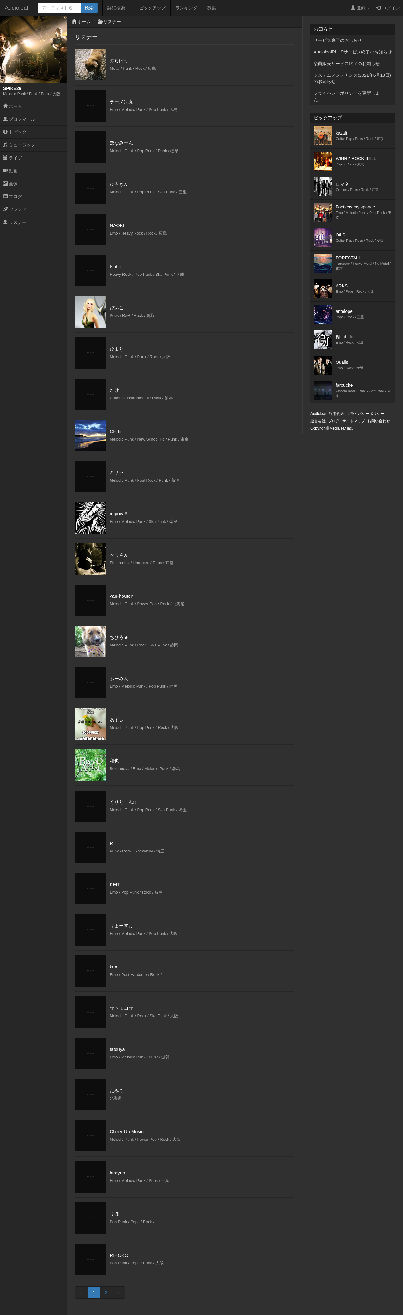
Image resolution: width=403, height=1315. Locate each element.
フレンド (14, 209)
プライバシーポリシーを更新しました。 (349, 96)
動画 (10, 170)
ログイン (388, 7)
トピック (14, 132)
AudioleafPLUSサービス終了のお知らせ (353, 51)
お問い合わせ (378, 421)
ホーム (12, 106)
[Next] (118, 1292)
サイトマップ (353, 421)
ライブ (12, 157)
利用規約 (336, 414)
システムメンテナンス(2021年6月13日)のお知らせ (352, 78)
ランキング (186, 7)
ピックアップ (152, 7)
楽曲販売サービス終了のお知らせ (347, 63)
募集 (213, 7)
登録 (360, 7)
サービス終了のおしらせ (338, 40)
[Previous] (81, 1292)
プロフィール (19, 119)
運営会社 (318, 421)
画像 (10, 183)
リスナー (14, 222)
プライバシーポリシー (365, 414)
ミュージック (19, 144)
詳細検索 (118, 7)
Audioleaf (16, 8)
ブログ (12, 196)
